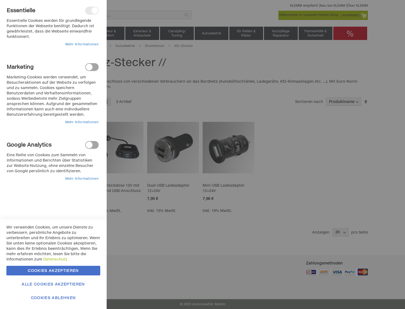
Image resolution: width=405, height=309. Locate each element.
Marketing (92, 67)
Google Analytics (92, 145)
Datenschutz (55, 259)
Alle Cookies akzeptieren (53, 284)
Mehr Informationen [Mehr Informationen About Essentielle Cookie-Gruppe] (82, 44)
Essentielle (92, 10)
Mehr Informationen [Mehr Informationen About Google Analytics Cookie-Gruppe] (82, 178)
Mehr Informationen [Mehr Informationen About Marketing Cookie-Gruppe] (82, 122)
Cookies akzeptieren (53, 270)
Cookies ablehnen (53, 297)
